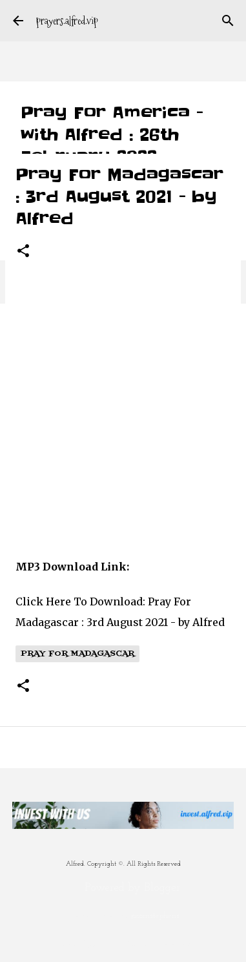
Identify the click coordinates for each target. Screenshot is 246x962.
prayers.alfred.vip (67, 21)
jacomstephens (155, 916)
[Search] (228, 20)
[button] (23, 251)
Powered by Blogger (123, 888)
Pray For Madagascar (77, 654)
